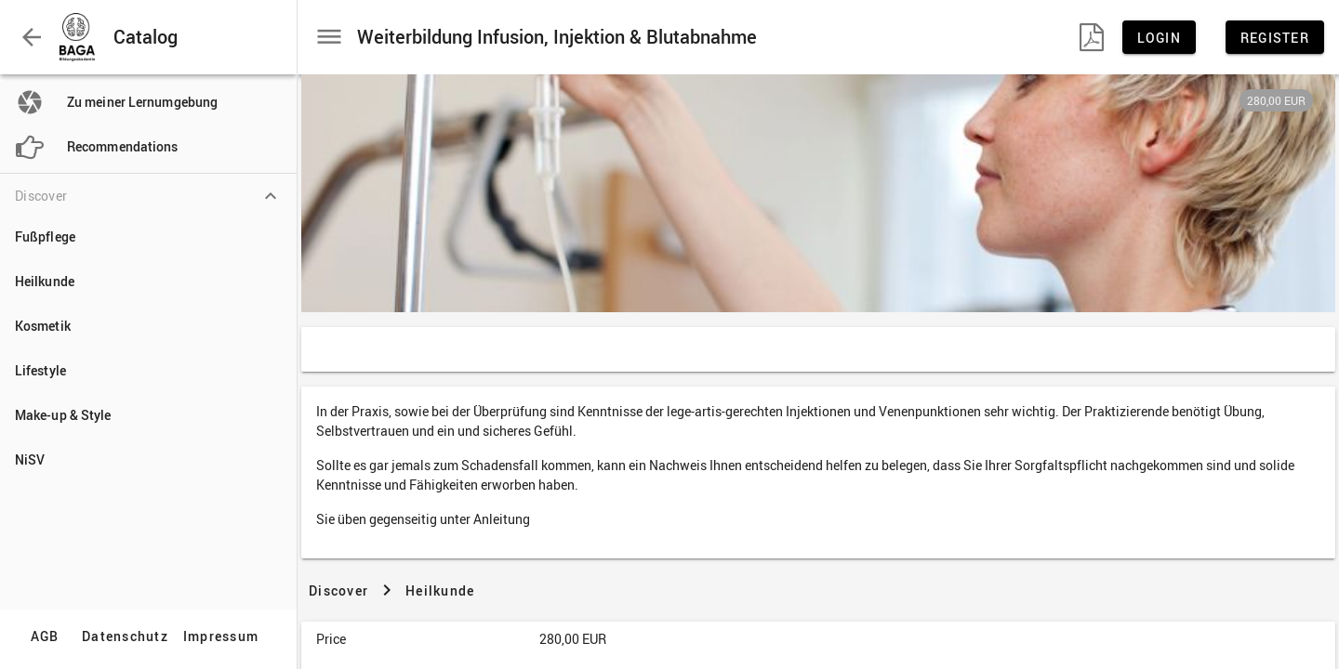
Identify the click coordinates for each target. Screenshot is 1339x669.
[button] (31, 37)
